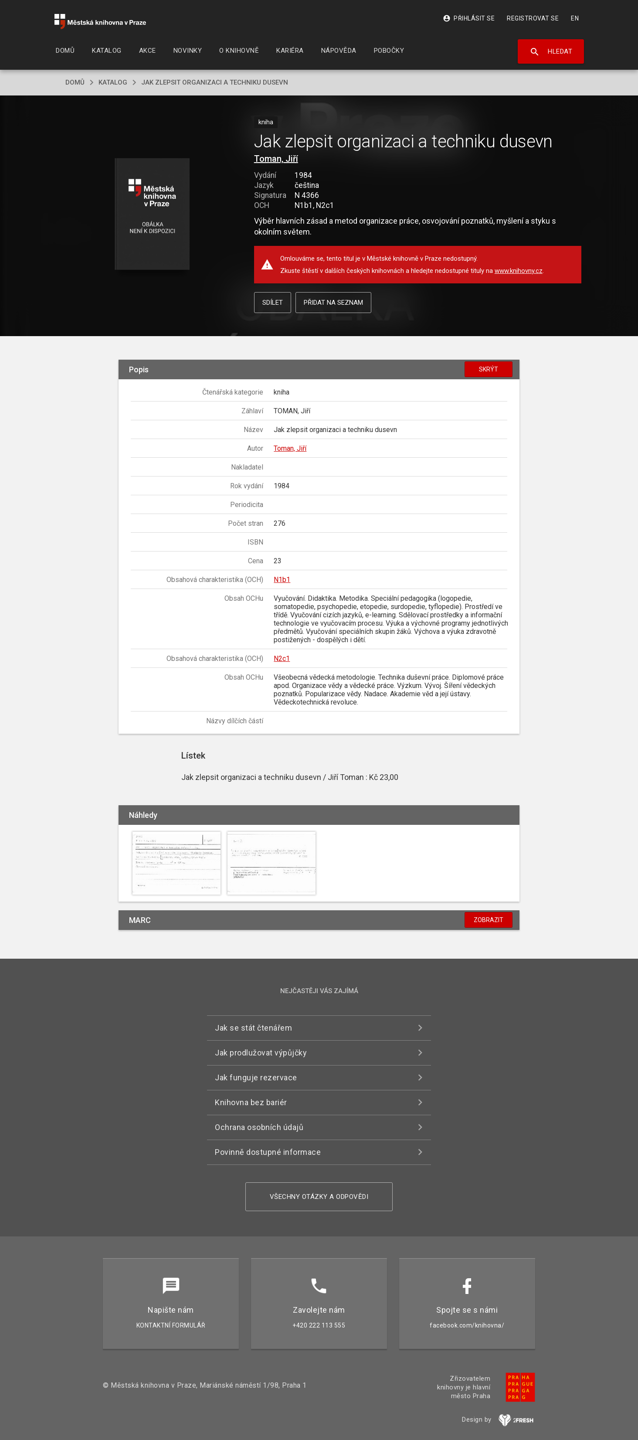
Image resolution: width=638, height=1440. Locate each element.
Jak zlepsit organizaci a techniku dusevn (214, 82)
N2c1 (282, 658)
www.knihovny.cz (519, 271)
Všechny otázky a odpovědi (319, 1197)
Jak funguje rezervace (256, 1077)
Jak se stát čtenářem (253, 1027)
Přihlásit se (469, 18)
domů (75, 82)
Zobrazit (488, 919)
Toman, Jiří (276, 158)
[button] (152, 215)
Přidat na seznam (333, 302)
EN (575, 18)
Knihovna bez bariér (251, 1102)
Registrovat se (533, 18)
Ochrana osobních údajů (259, 1127)
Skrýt (488, 369)
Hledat (551, 52)
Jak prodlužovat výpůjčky (261, 1052)
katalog (112, 82)
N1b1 (282, 579)
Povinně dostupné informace (268, 1152)
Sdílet (272, 302)
